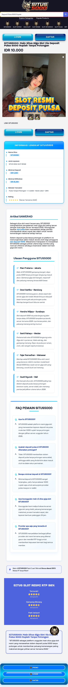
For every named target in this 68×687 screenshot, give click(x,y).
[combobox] (31, 14)
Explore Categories (26, 18)
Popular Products (42, 18)
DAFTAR (50, 37)
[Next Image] (64, 86)
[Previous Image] (4, 86)
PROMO (34, 668)
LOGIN (17, 37)
